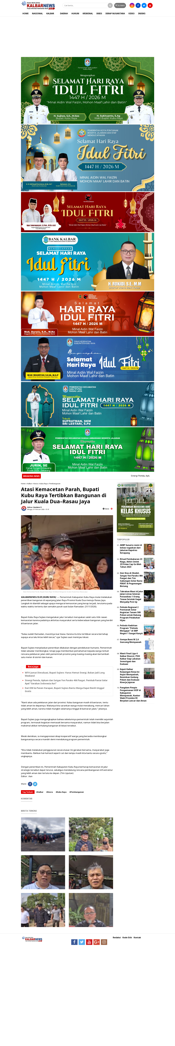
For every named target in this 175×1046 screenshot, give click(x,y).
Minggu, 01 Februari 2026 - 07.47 (38, 509)
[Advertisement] (87, 35)
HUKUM (75, 13)
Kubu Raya (44, 483)
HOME (25, 13)
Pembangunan (54, 483)
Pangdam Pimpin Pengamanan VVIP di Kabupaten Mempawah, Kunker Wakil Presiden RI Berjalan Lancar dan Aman (133, 694)
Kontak (137, 937)
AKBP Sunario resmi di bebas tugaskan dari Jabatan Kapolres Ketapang (131, 549)
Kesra (36, 483)
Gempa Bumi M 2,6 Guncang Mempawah (130, 640)
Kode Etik (127, 937)
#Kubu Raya (61, 792)
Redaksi (117, 937)
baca (106, 509)
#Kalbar (39, 792)
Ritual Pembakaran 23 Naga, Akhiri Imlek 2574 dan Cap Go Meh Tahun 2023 (131, 563)
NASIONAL (37, 13)
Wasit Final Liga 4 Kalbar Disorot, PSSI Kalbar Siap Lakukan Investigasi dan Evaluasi (130, 658)
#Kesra (49, 792)
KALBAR (50, 13)
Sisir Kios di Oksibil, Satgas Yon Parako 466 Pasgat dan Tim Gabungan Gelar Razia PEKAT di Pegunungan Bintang (131, 580)
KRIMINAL (88, 13)
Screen (120, 5)
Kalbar (29, 483)
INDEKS (141, 13)
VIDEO (131, 13)
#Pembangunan (76, 792)
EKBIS (99, 13)
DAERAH (64, 13)
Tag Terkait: (27, 792)
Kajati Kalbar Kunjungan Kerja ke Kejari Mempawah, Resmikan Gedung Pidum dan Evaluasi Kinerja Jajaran (129, 676)
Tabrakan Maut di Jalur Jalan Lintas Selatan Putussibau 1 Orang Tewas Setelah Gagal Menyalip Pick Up (131, 596)
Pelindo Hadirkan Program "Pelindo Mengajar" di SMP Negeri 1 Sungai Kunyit (131, 629)
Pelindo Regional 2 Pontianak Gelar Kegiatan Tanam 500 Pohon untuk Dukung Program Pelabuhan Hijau (130, 614)
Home (23, 483)
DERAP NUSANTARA (115, 13)
